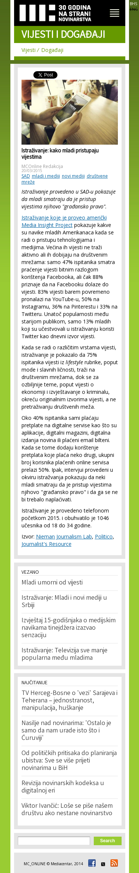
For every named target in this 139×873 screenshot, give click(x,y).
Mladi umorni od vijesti (52, 583)
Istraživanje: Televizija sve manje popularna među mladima (64, 654)
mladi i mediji (46, 176)
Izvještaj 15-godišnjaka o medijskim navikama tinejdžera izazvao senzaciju (68, 628)
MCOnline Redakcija (42, 166)
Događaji (52, 49)
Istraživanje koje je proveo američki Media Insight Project (64, 221)
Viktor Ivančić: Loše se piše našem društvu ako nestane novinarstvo (67, 809)
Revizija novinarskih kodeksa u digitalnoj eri (62, 787)
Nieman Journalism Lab (64, 536)
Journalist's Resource (46, 543)
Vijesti (28, 49)
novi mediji (73, 176)
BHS (133, 3)
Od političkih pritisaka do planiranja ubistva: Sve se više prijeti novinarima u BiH (69, 761)
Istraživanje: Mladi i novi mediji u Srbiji (64, 601)
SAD (25, 176)
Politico (104, 536)
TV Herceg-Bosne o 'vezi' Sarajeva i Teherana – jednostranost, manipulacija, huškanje (69, 701)
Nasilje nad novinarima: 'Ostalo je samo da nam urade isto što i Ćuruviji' (66, 731)
